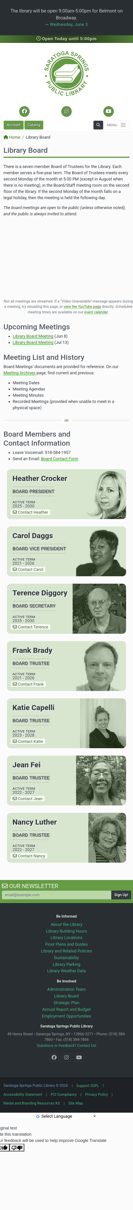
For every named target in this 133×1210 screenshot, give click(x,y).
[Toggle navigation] (116, 124)
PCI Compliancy (64, 1094)
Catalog (34, 125)
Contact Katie (28, 741)
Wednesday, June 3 (69, 24)
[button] (98, 125)
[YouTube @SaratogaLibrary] (108, 111)
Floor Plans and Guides (66, 944)
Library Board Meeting (33, 336)
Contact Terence (30, 627)
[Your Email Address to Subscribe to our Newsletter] (56, 895)
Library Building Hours (66, 931)
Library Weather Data (66, 970)
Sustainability (66, 957)
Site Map (75, 1103)
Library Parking (66, 964)
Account (14, 125)
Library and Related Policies (66, 951)
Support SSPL (87, 1086)
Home (11, 137)
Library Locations (67, 937)
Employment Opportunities (66, 1016)
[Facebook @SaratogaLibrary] (24, 111)
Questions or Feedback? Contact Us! (66, 1045)
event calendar (96, 312)
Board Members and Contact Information (37, 438)
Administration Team (66, 989)
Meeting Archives (19, 372)
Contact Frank (28, 684)
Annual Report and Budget (66, 1009)
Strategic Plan (66, 1002)
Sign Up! (121, 895)
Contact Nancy (29, 855)
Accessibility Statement (22, 1094)
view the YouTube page (82, 306)
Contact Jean (28, 798)
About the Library (66, 924)
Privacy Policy (96, 1094)
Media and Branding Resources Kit (31, 1103)
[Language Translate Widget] (68, 1116)
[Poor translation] (16, 1147)
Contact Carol (28, 569)
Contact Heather (30, 512)
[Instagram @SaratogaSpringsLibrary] (66, 111)
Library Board (66, 996)
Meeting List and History (43, 357)
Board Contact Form (59, 458)
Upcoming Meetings (36, 326)
